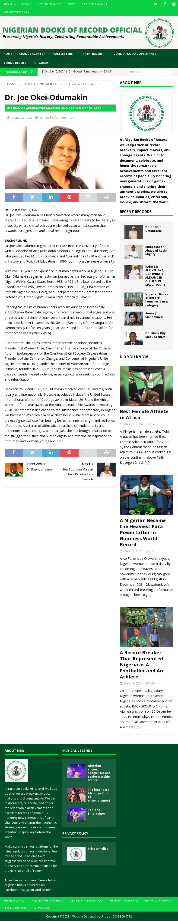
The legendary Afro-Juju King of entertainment (99, 795)
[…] (147, 462)
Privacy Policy (75, 833)
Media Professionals (124, 900)
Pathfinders (92, 54)
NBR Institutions (15, 12)
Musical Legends (77, 750)
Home (7, 54)
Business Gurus (14, 900)
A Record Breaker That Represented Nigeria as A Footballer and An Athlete (141, 664)
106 (152, 683)
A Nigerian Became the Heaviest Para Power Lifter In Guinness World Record (143, 532)
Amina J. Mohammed (154, 315)
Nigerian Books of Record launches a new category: (156, 299)
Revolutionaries (14, 907)
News (71, 4)
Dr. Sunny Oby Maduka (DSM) (155, 335)
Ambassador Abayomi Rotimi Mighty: (156, 250)
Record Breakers (49, 4)
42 (151, 551)
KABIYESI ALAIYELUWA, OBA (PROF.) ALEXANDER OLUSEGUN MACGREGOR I (155, 276)
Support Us (41, 907)
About (7, 4)
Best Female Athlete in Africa (144, 414)
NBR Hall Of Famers (53, 117)
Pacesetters (63, 54)
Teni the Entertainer (96, 812)
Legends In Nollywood (87, 900)
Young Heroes (15, 63)
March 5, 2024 (133, 424)
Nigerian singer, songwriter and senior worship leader (99, 773)
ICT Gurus (40, 63)
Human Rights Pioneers (48, 900)
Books (26, 4)
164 (152, 424)
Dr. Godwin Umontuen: (153, 229)
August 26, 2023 (21, 117)
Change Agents (31, 54)
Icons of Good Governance (134, 54)
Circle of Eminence (95, 4)
